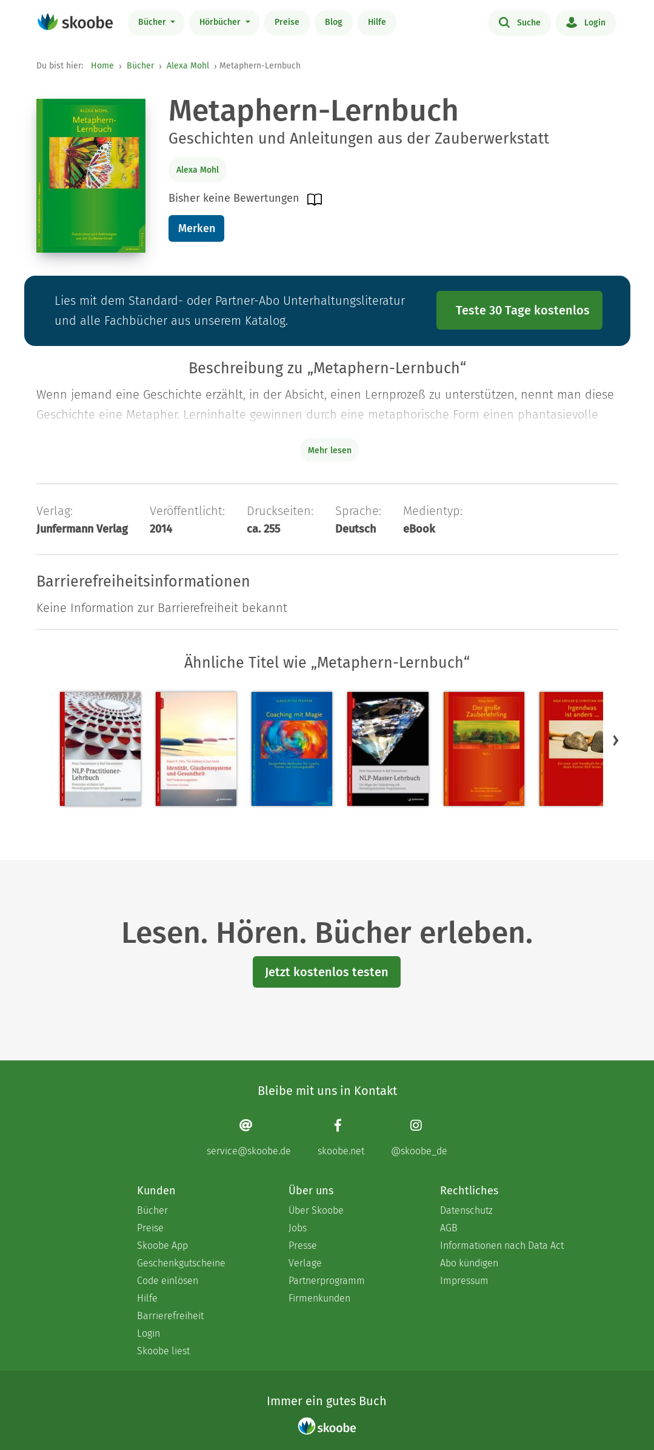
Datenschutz (466, 1210)
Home (102, 66)
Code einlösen (167, 1280)
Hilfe (377, 22)
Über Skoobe (316, 1210)
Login (586, 22)
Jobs (298, 1228)
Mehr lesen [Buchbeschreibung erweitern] (330, 450)
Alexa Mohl (188, 66)
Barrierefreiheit (170, 1316)
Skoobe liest (163, 1351)
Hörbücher (221, 22)
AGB (449, 1228)
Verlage (305, 1263)
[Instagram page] (419, 1137)
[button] (615, 740)
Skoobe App (162, 1245)
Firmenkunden (319, 1298)
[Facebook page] (340, 1137)
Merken (196, 228)
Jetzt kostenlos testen (327, 972)
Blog (333, 22)
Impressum (464, 1280)
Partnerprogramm (327, 1280)
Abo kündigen (469, 1263)
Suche (520, 22)
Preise (287, 22)
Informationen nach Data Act (502, 1245)
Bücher (153, 22)
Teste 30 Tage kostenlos (523, 310)
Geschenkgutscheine (181, 1263)
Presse (303, 1245)
